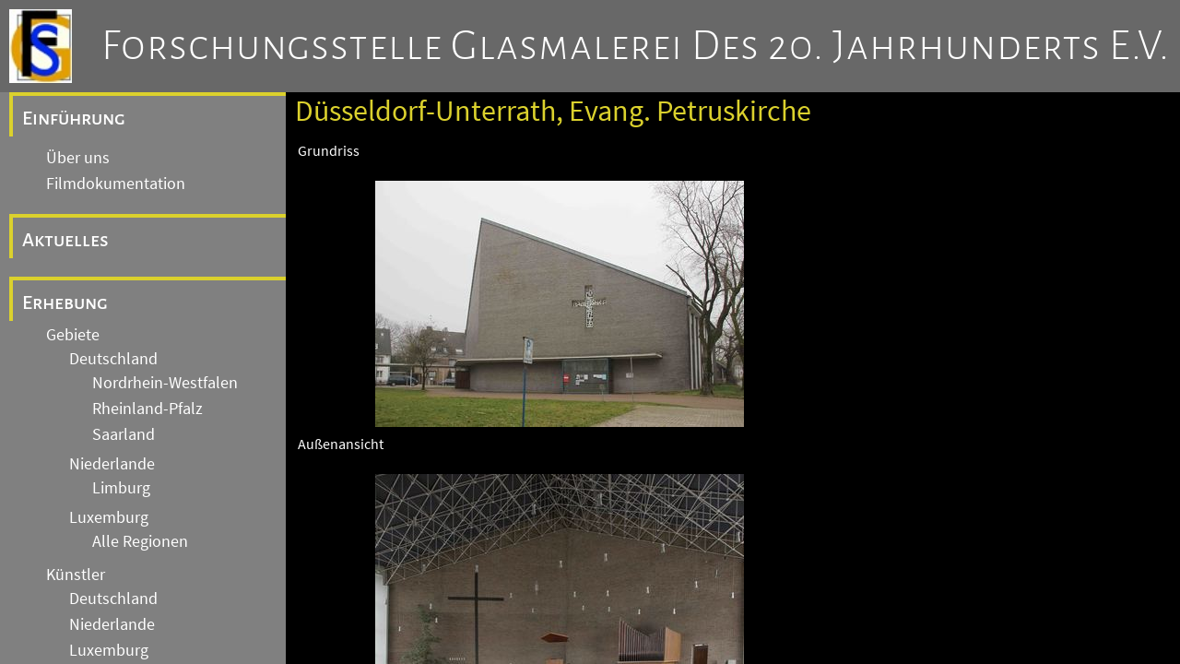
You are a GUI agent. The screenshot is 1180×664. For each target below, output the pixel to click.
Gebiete (73, 335)
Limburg (121, 488)
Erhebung (65, 302)
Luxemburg (108, 517)
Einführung (73, 118)
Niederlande (112, 464)
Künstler (75, 574)
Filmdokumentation (115, 183)
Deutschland (113, 359)
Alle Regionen (140, 541)
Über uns (78, 158)
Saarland (123, 434)
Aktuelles (65, 240)
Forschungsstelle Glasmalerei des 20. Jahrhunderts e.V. (635, 46)
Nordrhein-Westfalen (165, 383)
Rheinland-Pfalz (147, 408)
